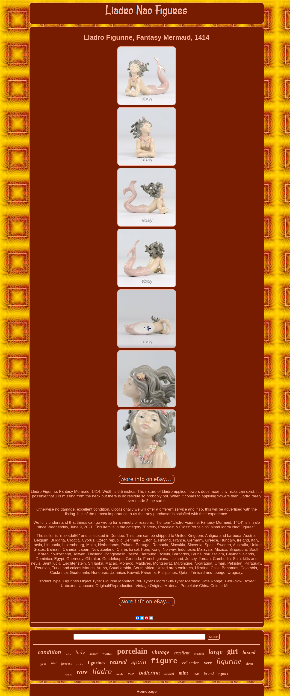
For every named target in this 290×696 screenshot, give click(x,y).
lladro (102, 671)
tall (53, 663)
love (131, 674)
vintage (160, 652)
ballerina (149, 673)
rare (82, 672)
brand (209, 673)
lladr (195, 674)
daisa (68, 654)
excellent (181, 653)
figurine (228, 661)
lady (80, 652)
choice (80, 664)
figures (223, 674)
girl (232, 651)
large (215, 651)
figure (164, 661)
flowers (66, 663)
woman (107, 653)
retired (118, 661)
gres (43, 663)
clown (249, 663)
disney (68, 674)
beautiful (199, 653)
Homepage (147, 691)
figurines (96, 662)
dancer (93, 653)
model (169, 673)
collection (190, 662)
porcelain (132, 651)
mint (183, 673)
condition (49, 652)
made (119, 674)
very (208, 663)
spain (138, 661)
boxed (249, 652)
